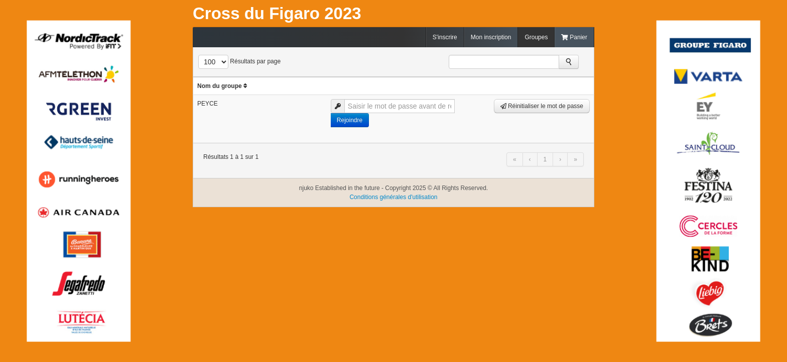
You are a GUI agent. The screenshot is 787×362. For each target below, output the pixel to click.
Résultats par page (255, 61)
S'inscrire (445, 37)
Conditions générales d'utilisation (393, 197)
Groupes (536, 37)
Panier (574, 37)
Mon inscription (491, 37)
